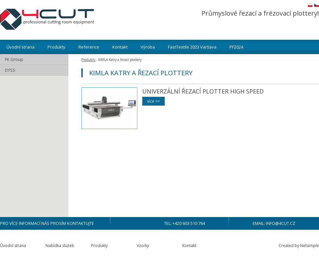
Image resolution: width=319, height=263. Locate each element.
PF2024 (236, 47)
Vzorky (143, 245)
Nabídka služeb (60, 245)
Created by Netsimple (299, 245)
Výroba (148, 47)
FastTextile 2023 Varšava (192, 47)
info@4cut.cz (280, 223)
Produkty (56, 47)
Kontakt (120, 47)
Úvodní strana (21, 47)
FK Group (14, 59)
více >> (153, 101)
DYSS (10, 70)
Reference (88, 47)
